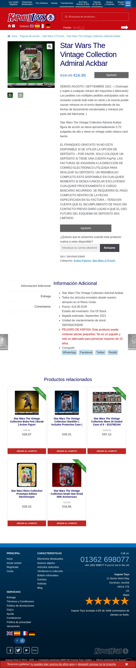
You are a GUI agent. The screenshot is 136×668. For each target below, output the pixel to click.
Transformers (67, 3)
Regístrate (12, 567)
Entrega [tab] (46, 296)
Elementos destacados (50, 558)
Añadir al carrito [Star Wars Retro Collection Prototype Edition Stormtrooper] (27, 523)
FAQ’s (10, 609)
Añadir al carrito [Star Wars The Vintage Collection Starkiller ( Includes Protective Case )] (67, 451)
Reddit (113, 352)
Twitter (100, 352)
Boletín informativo (47, 575)
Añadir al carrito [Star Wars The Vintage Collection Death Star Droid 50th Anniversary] (67, 523)
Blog (39, 587)
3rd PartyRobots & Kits (82, 3)
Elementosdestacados (27, 3)
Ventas (54, 3)
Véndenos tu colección (50, 571)
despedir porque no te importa (96, 664)
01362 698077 (104, 559)
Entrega (11, 597)
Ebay (35, 650)
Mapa (126, 594)
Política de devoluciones (20, 605)
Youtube (26, 650)
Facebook (86, 352)
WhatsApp (69, 352)
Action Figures (82, 260)
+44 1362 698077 (94, 565)
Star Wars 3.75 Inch (53, 36)
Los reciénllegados (13, 3)
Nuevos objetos (46, 563)
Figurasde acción (96, 3)
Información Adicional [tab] (36, 285)
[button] (49, 46)
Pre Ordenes (42, 3)
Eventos (42, 579)
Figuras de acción (30, 36)
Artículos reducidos (48, 567)
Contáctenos (13, 26)
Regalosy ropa (121, 3)
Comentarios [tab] (43, 306)
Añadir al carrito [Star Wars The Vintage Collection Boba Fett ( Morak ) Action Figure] (27, 451)
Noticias (24, 26)
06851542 (65, 660)
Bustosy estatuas (110, 3)
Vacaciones (13, 626)
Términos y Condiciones (20, 601)
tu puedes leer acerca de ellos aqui (53, 664)
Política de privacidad (19, 622)
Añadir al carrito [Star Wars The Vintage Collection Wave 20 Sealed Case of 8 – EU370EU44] (107, 451)
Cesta (10, 571)
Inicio (9, 26)
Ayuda (10, 613)
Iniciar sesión (18, 26)
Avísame (109, 247)
